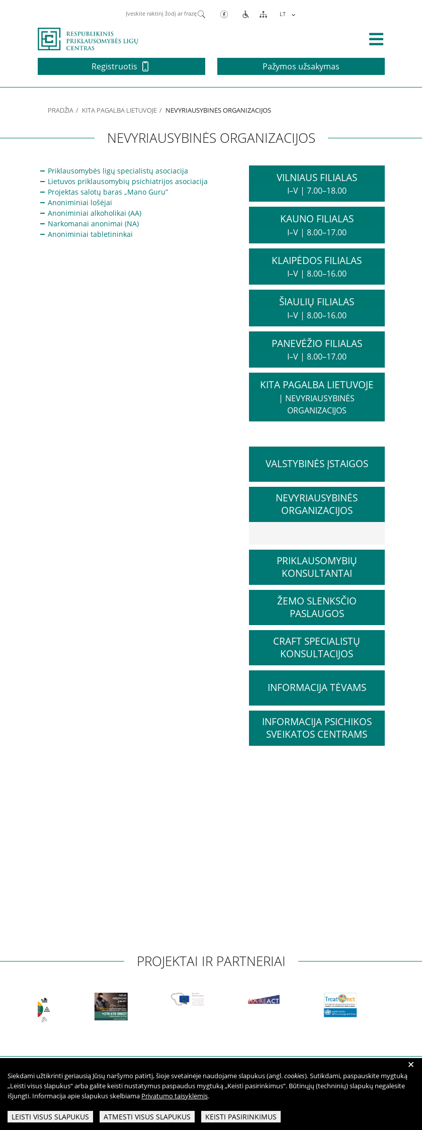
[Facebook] (224, 14)
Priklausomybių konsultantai (317, 567)
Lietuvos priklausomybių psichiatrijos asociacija (128, 181)
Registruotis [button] (120, 66)
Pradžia (60, 110)
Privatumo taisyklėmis (174, 1095)
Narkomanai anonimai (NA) (93, 223)
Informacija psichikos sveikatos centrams (317, 728)
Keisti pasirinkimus (241, 1116)
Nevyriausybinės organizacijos (317, 504)
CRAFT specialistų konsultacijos (316, 647)
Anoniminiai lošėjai (80, 202)
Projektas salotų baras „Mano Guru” (108, 192)
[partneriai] (41, 1009)
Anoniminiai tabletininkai (91, 234)
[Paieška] (201, 14)
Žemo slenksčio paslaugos (317, 607)
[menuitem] (286, 14)
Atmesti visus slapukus (147, 1116)
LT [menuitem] (283, 14)
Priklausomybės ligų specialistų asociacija (118, 171)
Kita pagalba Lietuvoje (119, 110)
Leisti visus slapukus (50, 1116)
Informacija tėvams (317, 687)
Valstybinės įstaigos (317, 463)
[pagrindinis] (88, 38)
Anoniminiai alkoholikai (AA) (94, 213)
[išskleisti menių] (376, 39)
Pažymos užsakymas (301, 66)
